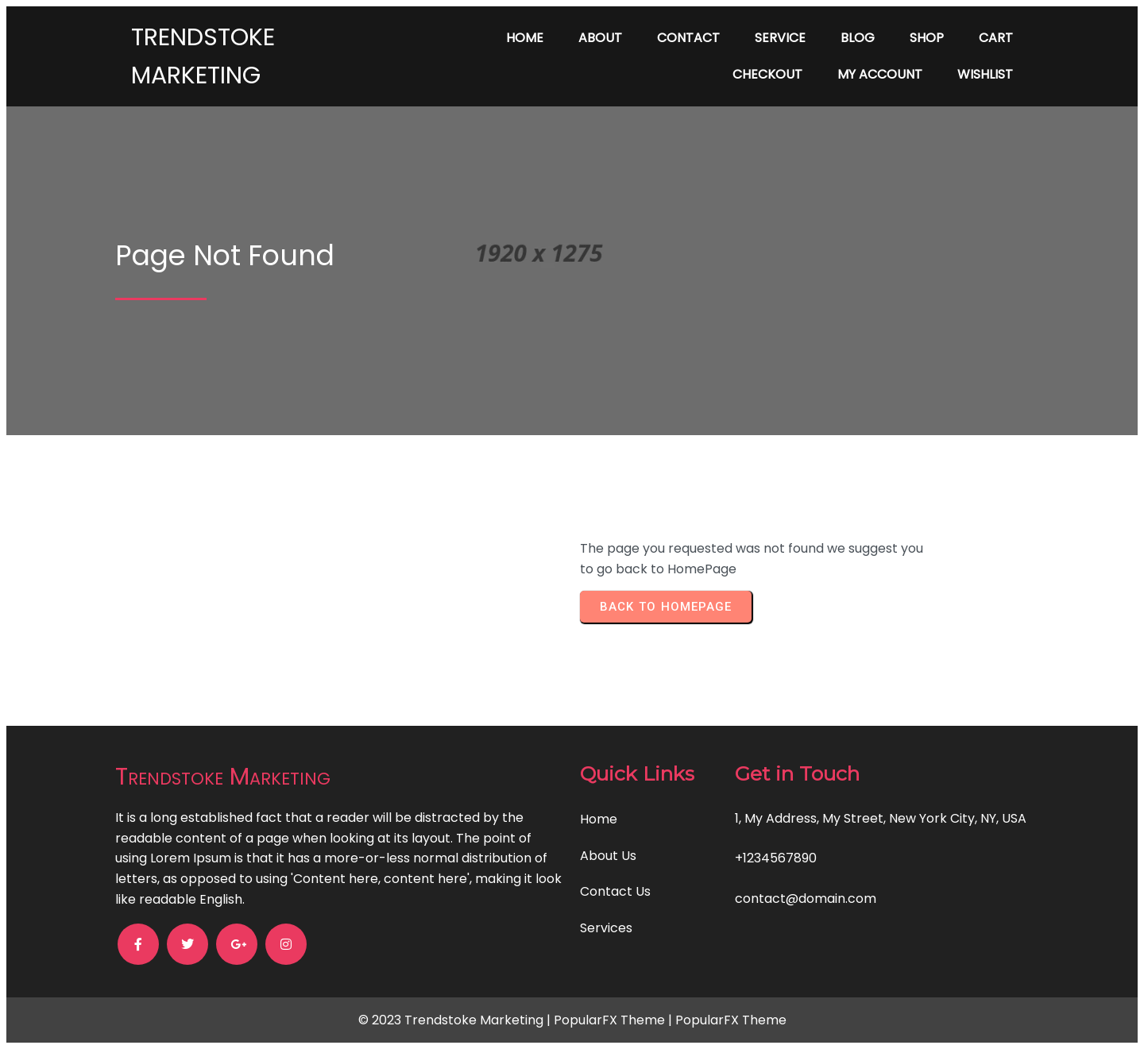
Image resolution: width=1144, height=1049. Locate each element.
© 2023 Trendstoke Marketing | (456, 1020)
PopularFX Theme (609, 1020)
